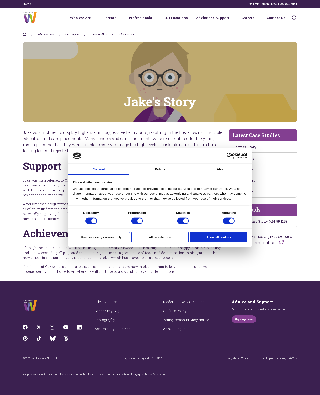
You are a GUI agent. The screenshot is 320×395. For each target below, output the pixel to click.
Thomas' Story (245, 147)
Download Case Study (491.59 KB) (260, 221)
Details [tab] (160, 169)
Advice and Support (212, 17)
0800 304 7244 (287, 4)
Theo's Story (243, 192)
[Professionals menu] (154, 17)
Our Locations (176, 17)
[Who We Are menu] (93, 17)
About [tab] (221, 169)
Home (27, 4)
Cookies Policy (175, 311)
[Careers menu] (257, 17)
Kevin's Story (244, 158)
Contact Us (276, 17)
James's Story (244, 180)
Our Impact (72, 34)
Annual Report (174, 329)
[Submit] (294, 18)
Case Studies (99, 34)
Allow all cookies (218, 237)
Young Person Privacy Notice (186, 320)
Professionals (140, 17)
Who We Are (80, 17)
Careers (248, 17)
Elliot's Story (243, 169)
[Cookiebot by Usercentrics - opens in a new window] (229, 156)
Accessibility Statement (113, 329)
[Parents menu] (119, 17)
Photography (104, 320)
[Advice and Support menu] (231, 17)
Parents (109, 17)
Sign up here (244, 319)
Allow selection (160, 237)
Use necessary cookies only (101, 237)
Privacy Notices (106, 302)
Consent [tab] (99, 169)
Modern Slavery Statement (184, 302)
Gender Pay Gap (107, 311)
